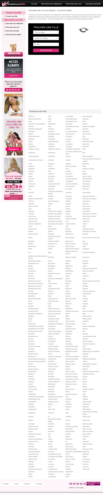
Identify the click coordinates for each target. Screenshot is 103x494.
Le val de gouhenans (72, 183)
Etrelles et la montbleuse (55, 278)
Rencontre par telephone (51, 4)
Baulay (30, 248)
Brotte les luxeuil (33, 354)
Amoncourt (31, 152)
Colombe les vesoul (54, 134)
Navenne (68, 369)
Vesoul (85, 391)
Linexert (68, 208)
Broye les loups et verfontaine (37, 361)
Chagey (30, 391)
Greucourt (51, 413)
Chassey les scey (33, 441)
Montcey (68, 336)
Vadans (85, 306)
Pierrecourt (69, 439)
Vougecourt (86, 451)
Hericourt (51, 426)
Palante (68, 424)
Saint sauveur (87, 206)
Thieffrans (85, 286)
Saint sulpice (86, 208)
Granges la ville (52, 399)
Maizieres (68, 261)
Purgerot (68, 474)
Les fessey (69, 196)
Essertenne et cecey (54, 273)
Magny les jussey (71, 243)
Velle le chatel (87, 349)
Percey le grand (70, 431)
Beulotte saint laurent (34, 288)
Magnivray (69, 231)
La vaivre (68, 141)
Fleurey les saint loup (54, 313)
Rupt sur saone (87, 176)
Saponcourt (86, 221)
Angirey (30, 173)
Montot (68, 354)
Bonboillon (31, 296)
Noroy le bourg (70, 389)
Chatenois (31, 446)
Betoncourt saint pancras (35, 283)
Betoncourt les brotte (34, 281)
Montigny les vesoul (71, 349)
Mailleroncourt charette (72, 248)
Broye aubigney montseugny (36, 359)
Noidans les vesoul (71, 384)
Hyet (49, 434)
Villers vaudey (87, 434)
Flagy (49, 306)
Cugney (50, 203)
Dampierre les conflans (55, 213)
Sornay (85, 273)
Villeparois (86, 406)
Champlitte (31, 406)
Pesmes (68, 436)
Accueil (34, 4)
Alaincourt (31, 139)
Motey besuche (70, 361)
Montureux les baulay (72, 359)
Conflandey (51, 146)
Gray (49, 406)
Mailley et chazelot (71, 257)
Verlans (85, 386)
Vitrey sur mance (87, 444)
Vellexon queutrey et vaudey (91, 371)
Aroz (29, 189)
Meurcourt (69, 303)
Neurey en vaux (70, 371)
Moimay (68, 313)
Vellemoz (85, 369)
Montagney (69, 326)
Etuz (49, 281)
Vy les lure (86, 464)
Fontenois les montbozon (55, 323)
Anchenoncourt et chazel (35, 160)
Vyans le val (86, 469)
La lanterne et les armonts (55, 471)
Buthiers (30, 376)
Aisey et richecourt (33, 136)
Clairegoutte (51, 124)
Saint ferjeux (86, 186)
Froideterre (51, 361)
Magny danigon (70, 237)
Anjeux (30, 176)
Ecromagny (51, 246)
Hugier (50, 429)
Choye (30, 474)
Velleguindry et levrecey (90, 364)
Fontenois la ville (53, 321)
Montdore (68, 341)
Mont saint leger (70, 323)
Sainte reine (86, 218)
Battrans (30, 243)
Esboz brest (51, 263)
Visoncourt (86, 441)
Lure (67, 221)
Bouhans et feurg (33, 308)
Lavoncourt (69, 173)
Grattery (50, 404)
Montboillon (69, 331)
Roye (84, 171)
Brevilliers (31, 349)
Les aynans (69, 189)
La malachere (52, 476)
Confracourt (51, 152)
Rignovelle (86, 146)
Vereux (85, 384)
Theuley (85, 283)
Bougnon (31, 306)
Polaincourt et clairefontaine (74, 451)
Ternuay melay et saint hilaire (91, 281)
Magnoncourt (69, 234)
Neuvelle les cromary (72, 376)
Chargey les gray (33, 426)
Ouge (67, 413)
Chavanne (31, 461)
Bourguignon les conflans (36, 326)
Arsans (30, 196)
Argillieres (31, 186)
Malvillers (68, 268)
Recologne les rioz (88, 141)
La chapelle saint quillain (55, 456)
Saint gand (86, 189)
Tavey (84, 278)
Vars (84, 331)
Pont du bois (69, 456)
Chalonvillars (32, 394)
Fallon (50, 286)
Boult (30, 321)
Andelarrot (31, 168)
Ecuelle (50, 248)
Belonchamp (32, 271)
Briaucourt (31, 351)
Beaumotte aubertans (34, 261)
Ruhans (85, 173)
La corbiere (51, 459)
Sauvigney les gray (88, 229)
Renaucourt (86, 144)
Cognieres (51, 129)
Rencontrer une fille (13, 20)
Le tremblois (69, 181)
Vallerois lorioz (87, 318)
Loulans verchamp (71, 218)
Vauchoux (85, 333)
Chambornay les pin (34, 399)
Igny (49, 436)
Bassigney (31, 241)
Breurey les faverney (34, 346)
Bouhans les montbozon (35, 313)
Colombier (51, 136)
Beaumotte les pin (33, 263)
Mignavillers (69, 308)
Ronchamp (86, 163)
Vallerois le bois (87, 316)
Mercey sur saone (71, 298)
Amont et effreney (33, 156)
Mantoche (68, 273)
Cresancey (51, 189)
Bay (29, 252)
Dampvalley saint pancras (55, 223)
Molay (67, 316)
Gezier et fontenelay (54, 381)
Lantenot (68, 163)
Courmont (51, 181)
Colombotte (51, 139)
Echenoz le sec (52, 243)
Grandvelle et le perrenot (55, 396)
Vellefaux (85, 356)
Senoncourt (86, 257)
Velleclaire (86, 354)
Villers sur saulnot (88, 431)
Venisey (85, 381)
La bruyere (51, 451)
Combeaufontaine (53, 141)
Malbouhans (69, 266)
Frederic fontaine (53, 349)
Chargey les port (33, 429)
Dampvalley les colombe (55, 221)
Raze (84, 136)
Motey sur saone (70, 364)
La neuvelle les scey (71, 121)
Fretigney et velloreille (54, 356)
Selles (84, 246)
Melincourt (69, 288)
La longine (51, 474)
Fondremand (52, 316)
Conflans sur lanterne (54, 149)
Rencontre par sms (73, 4)
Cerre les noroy (32, 389)
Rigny (84, 149)
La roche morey (70, 134)
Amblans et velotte (33, 149)
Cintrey (30, 476)
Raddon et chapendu (89, 126)
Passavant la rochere (72, 426)
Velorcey (85, 376)
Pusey (67, 476)
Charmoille (31, 436)
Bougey (30, 303)
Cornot (50, 166)
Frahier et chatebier (54, 333)
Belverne (31, 273)
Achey (30, 121)
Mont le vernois (70, 321)
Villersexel (86, 436)
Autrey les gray (32, 221)
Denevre (50, 231)
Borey (30, 301)
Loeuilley (68, 211)
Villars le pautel (87, 401)
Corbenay (51, 160)
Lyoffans (68, 229)
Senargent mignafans (89, 252)
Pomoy (68, 454)
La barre (50, 446)
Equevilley (51, 257)
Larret (67, 168)
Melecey (68, 283)
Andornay (31, 171)
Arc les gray (31, 183)
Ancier (30, 163)
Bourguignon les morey (35, 331)
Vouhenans (86, 454)
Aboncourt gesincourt (34, 119)
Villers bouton (87, 409)
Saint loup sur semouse (89, 198)
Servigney (85, 263)
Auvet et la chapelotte (34, 223)
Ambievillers (32, 146)
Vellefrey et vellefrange (89, 359)
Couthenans (51, 186)
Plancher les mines (71, 449)
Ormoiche (68, 406)
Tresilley (85, 301)
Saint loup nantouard (89, 196)
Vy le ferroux (86, 459)
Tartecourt (85, 276)
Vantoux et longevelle (89, 326)
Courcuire (51, 178)
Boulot (30, 318)
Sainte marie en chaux (89, 216)
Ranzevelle (86, 131)
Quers (84, 121)
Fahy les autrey (52, 283)
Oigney (68, 391)
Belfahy (30, 266)
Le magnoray (69, 176)
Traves (84, 296)
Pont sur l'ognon (70, 459)
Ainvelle (30, 134)
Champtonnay (32, 409)
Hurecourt (51, 431)
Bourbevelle (31, 323)
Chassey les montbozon (35, 439)
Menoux (68, 296)
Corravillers (51, 168)
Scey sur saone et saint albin (91, 237)
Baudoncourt (32, 246)
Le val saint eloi (70, 186)
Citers (50, 119)
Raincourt (85, 129)
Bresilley (30, 339)
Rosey (84, 166)
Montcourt (69, 339)
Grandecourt (52, 394)
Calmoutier (31, 379)
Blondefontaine (32, 293)
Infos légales (39, 484)
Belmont (30, 268)
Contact (16, 484)
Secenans (85, 243)
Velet (84, 346)
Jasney (50, 439)
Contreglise (51, 156)
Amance (30, 144)
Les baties (69, 192)
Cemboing (31, 381)
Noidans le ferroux (71, 381)
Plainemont (69, 444)
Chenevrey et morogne (35, 469)
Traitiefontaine (87, 293)
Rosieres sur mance (88, 168)
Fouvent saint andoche (55, 331)
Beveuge (30, 291)
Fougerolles (51, 328)
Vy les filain (86, 461)
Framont (50, 336)
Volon (84, 446)
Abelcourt (31, 116)
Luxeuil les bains (70, 223)
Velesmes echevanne (89, 344)
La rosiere (68, 139)
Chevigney (31, 471)
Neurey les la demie (71, 374)
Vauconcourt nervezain (89, 336)
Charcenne (31, 424)
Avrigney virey (32, 229)
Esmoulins (51, 268)
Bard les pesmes (33, 234)
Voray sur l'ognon (88, 449)
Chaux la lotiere (32, 456)
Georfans (51, 374)
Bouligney (31, 316)
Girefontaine (51, 384)
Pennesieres (69, 429)
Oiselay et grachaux (71, 394)
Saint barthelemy (87, 178)
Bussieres (31, 374)
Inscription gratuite (93, 4)
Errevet (50, 261)
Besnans (30, 276)
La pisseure (69, 124)
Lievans (68, 206)
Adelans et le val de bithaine (36, 124)
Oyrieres (68, 420)
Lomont (68, 213)
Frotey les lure (52, 364)
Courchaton (51, 176)
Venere (85, 379)
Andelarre (31, 166)
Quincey (85, 124)
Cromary (50, 198)
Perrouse (68, 434)
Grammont (51, 391)
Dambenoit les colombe (55, 211)
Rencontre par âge (12, 31)
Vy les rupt (86, 466)
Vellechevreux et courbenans (91, 351)
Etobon (50, 276)
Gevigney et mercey (54, 379)
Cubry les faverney (53, 201)
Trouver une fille (13, 13)
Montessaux (69, 344)
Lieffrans (68, 201)
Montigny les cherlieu (72, 346)
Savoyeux (85, 234)
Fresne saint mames (54, 351)
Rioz (84, 152)
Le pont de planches (71, 178)
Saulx (84, 226)
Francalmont (52, 339)
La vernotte (69, 146)
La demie (50, 466)
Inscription (6, 484)
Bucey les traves (33, 369)
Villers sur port (87, 429)
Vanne (84, 323)
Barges (30, 237)
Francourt (51, 344)
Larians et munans (71, 166)
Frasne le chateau (53, 346)
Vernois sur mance (88, 389)
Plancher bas (69, 446)
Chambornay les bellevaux (36, 396)
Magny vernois (70, 246)
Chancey (30, 416)
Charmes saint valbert (34, 434)
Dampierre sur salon (54, 218)
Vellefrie (85, 361)
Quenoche (86, 119)
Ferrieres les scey (53, 301)
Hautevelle (51, 424)
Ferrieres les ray (53, 298)
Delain (50, 226)
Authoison (31, 211)
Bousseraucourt (33, 336)
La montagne (69, 116)
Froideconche (52, 359)
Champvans (31, 413)
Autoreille (31, 213)
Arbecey (30, 181)
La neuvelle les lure (71, 119)
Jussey (50, 444)
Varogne (85, 328)
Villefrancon (86, 404)
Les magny (69, 198)
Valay (84, 313)
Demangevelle (52, 229)
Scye (84, 241)
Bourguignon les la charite (36, 328)
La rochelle (69, 136)
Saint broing (86, 183)
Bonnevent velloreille (34, 298)
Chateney (31, 444)
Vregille (85, 456)
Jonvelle (50, 441)
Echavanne (51, 234)
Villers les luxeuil (87, 424)
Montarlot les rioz (71, 328)
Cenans (30, 384)
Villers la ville (86, 416)
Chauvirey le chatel (34, 451)
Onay (67, 396)
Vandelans (86, 321)
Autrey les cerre (33, 218)
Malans (68, 263)
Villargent (85, 399)
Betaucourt (31, 278)
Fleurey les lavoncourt (54, 311)
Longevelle (69, 216)
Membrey (68, 293)
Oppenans (69, 399)
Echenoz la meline (53, 241)
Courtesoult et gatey (54, 183)
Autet (30, 208)
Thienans (85, 288)
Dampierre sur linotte (54, 216)
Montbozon (69, 333)
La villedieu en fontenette (73, 149)
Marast (68, 276)
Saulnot (85, 223)
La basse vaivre (52, 449)
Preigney (68, 469)
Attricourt (31, 201)
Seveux (85, 266)
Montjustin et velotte (72, 351)
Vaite (84, 308)
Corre (49, 171)
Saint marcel (86, 201)
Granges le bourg (53, 401)
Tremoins (85, 298)
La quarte (68, 129)
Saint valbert (86, 211)
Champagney (32, 401)
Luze (67, 226)
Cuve (49, 208)
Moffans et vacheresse (72, 311)
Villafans (85, 396)
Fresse (50, 354)
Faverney (51, 291)
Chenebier (31, 466)
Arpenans (31, 192)
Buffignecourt (32, 371)
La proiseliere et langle (72, 126)
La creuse (51, 464)
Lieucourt (68, 203)
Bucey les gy (32, 366)
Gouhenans (51, 386)
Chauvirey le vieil (33, 454)
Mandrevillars (69, 271)
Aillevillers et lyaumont (35, 129)
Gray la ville (51, 409)
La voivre (68, 156)
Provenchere (69, 471)
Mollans (68, 318)
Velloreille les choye (88, 374)
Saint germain (87, 192)
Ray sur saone (87, 134)
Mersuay (68, 301)
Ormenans (69, 404)
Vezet (84, 394)
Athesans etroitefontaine (35, 198)
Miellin (67, 306)
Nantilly (68, 366)
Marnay (68, 278)
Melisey (68, 291)
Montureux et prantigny (72, 356)
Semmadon (86, 248)
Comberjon (51, 144)
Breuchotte (31, 344)
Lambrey (68, 160)
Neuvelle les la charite (72, 379)
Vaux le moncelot (88, 341)
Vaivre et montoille (88, 311)
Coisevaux (51, 131)
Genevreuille (52, 369)
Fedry (50, 296)
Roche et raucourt (88, 156)
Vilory (84, 439)
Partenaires (27, 484)
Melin (67, 286)
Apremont (31, 178)
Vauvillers (85, 339)
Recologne (86, 139)
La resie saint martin (72, 131)
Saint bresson (87, 181)
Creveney (51, 196)
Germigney (51, 376)
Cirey (49, 116)
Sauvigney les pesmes (89, 231)
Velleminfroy (86, 366)
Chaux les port (32, 459)
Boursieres (31, 333)
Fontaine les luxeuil (54, 318)
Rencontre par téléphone (14, 23)
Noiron (68, 386)
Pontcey (68, 461)
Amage (30, 141)
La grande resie (52, 469)
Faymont (50, 293)
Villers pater (86, 426)
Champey (31, 404)
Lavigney (68, 171)
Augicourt (31, 203)
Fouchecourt (52, 326)
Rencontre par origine (13, 34)
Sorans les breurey (88, 271)
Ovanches (68, 416)
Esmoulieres (51, 266)
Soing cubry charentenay (90, 268)
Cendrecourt (32, 386)
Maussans (68, 281)
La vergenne (69, 144)
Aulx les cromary (33, 206)
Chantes (30, 420)
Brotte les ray (32, 356)
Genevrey (51, 371)
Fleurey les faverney (54, 308)
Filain (49, 303)
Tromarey (85, 303)
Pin (66, 441)
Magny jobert (69, 241)
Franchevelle (52, 341)
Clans (50, 126)
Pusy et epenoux (87, 116)
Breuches (31, 341)
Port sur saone (70, 464)
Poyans (68, 466)
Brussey (30, 364)
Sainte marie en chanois (90, 213)
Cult (49, 206)
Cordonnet (51, 163)
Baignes (30, 231)
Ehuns (50, 252)
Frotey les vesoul (53, 366)
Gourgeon (51, 389)
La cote (50, 461)
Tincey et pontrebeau (89, 291)
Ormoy (68, 409)
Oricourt (68, 401)
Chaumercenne (32, 449)
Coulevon (51, 173)
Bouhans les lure (33, 311)
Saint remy (86, 203)
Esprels (50, 271)
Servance (85, 261)
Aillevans (31, 126)
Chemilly (30, 464)
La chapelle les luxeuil (54, 454)
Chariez (30, 431)
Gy (49, 416)
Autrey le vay (32, 216)
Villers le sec (86, 420)
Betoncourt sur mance (34, 286)
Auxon (30, 226)
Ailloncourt (31, 131)
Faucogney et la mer (54, 288)
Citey (49, 121)
